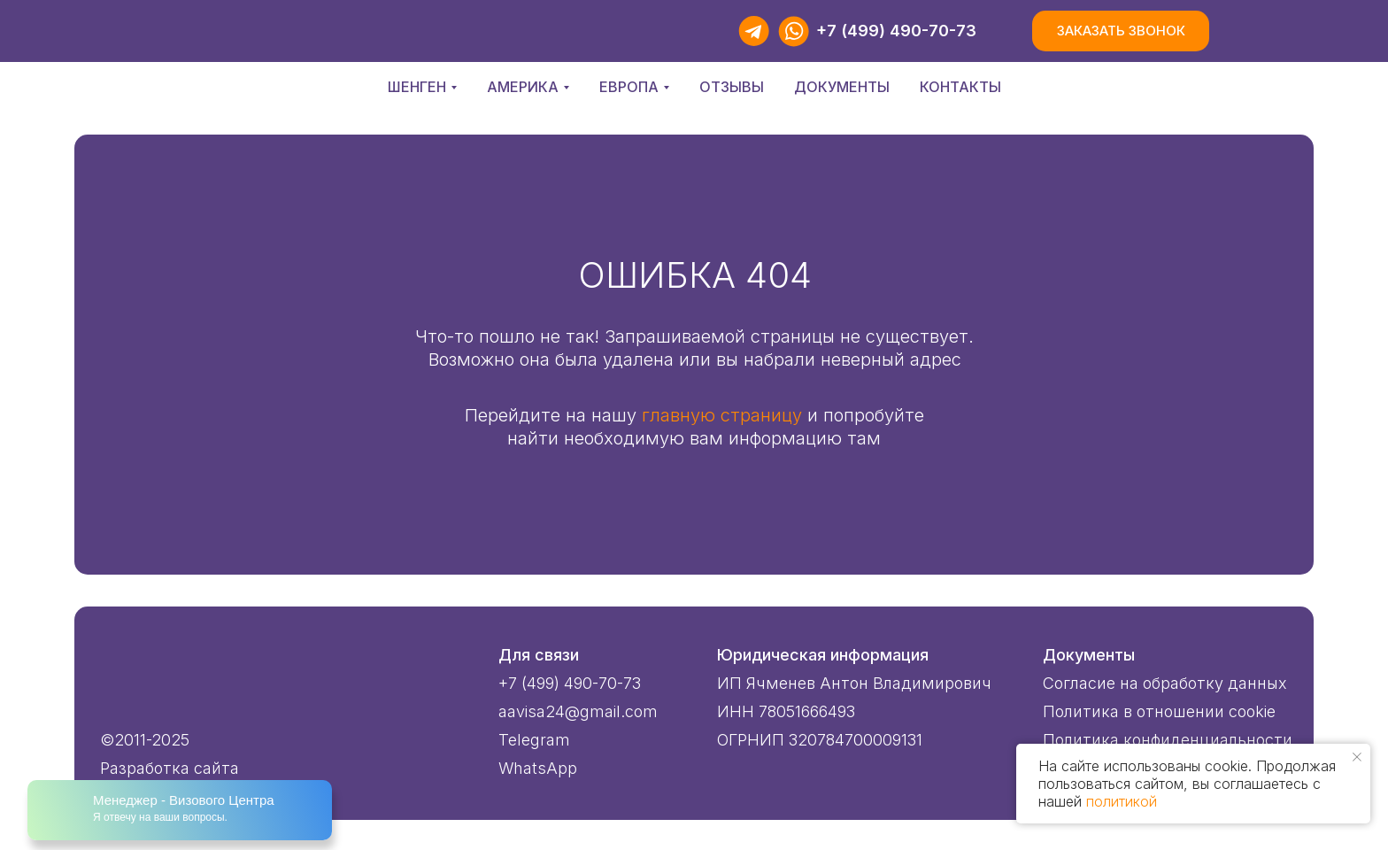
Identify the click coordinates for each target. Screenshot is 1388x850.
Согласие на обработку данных (1165, 683)
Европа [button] (629, 87)
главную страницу (722, 415)
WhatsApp (537, 768)
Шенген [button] (417, 87)
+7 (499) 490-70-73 (896, 30)
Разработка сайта (169, 768)
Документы (842, 87)
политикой (1121, 801)
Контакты (960, 87)
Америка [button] (523, 87)
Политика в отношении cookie (1159, 711)
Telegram (534, 739)
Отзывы (731, 87)
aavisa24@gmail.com (578, 711)
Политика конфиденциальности (1167, 739)
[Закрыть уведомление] (1357, 757)
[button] (1120, 31)
